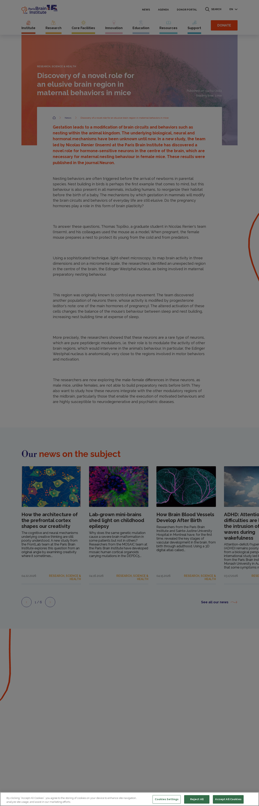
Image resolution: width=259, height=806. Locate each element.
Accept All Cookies (228, 799)
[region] (129, 799)
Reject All (197, 799)
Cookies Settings (166, 799)
